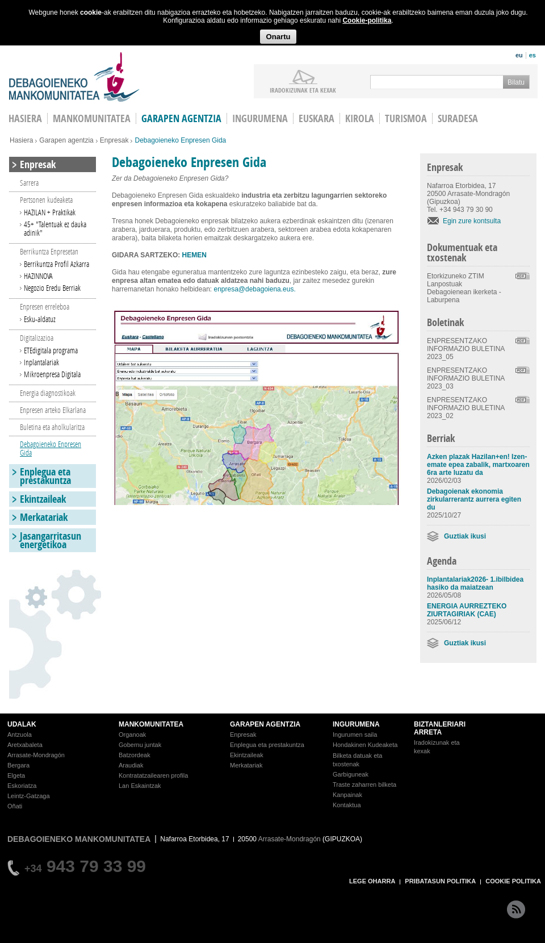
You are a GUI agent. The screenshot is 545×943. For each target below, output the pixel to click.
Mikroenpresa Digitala (52, 374)
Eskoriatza (21, 785)
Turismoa (406, 118)
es (532, 55)
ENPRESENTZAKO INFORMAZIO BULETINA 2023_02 (466, 408)
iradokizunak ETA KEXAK (303, 90)
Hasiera (21, 140)
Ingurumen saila (355, 734)
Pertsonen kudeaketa (46, 199)
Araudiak (131, 765)
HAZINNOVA (38, 275)
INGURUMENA (356, 724)
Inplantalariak (41, 362)
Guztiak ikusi (465, 536)
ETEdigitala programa (51, 350)
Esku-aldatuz (40, 319)
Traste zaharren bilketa (364, 784)
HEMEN (194, 255)
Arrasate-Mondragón (36, 755)
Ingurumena (260, 118)
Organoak (132, 734)
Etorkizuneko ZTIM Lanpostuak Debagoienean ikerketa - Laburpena (464, 288)
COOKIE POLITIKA (513, 881)
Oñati (14, 806)
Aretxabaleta (25, 744)
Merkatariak (44, 517)
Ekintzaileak (43, 499)
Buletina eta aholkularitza (52, 427)
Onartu (278, 36)
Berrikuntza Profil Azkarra (56, 263)
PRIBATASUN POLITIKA (440, 881)
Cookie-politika (366, 20)
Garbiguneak (350, 774)
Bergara (18, 765)
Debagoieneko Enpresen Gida (50, 448)
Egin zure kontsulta (472, 221)
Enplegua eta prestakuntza (45, 476)
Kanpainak (347, 794)
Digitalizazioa (36, 337)
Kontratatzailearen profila (153, 775)
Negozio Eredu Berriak (52, 287)
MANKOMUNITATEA (151, 724)
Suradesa (458, 118)
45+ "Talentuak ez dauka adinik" (55, 228)
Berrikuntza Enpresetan (49, 251)
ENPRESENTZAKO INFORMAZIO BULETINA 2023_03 (466, 378)
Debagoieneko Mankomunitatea (74, 77)
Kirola (359, 118)
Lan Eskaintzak (140, 785)
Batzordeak (134, 755)
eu (519, 55)
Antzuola (19, 734)
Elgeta (16, 775)
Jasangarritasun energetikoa (50, 540)
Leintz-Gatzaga (28, 795)
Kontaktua (347, 805)
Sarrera (29, 182)
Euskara (316, 118)
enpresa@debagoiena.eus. (254, 289)
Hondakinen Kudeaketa (365, 744)
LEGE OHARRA (372, 881)
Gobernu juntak (140, 744)
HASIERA (25, 118)
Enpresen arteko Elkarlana (53, 409)
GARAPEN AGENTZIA (265, 724)
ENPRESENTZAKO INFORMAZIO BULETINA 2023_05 (466, 349)
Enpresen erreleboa (44, 306)
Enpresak (114, 140)
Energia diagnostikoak (48, 392)
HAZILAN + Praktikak (50, 212)
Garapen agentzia (181, 118)
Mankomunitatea (92, 118)
